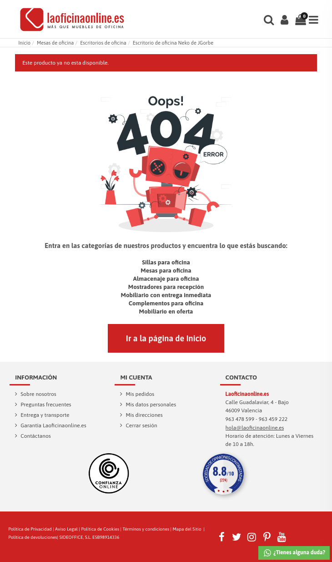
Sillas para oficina (166, 262)
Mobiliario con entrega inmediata (166, 295)
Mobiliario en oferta (166, 311)
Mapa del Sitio (186, 529)
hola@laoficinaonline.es (255, 428)
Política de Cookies (100, 529)
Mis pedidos (140, 394)
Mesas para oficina (166, 270)
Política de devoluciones (32, 537)
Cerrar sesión (141, 425)
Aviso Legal (66, 529)
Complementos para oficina (166, 303)
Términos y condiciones (145, 529)
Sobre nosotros (38, 394)
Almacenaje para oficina (166, 278)
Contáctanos (35, 436)
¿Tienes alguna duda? (294, 552)
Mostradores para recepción (166, 286)
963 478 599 (240, 419)
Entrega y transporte (44, 415)
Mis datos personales (151, 404)
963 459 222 (273, 419)
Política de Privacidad (29, 529)
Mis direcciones (144, 415)
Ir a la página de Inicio (166, 338)
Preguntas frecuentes (45, 404)
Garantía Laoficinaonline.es (53, 425)
